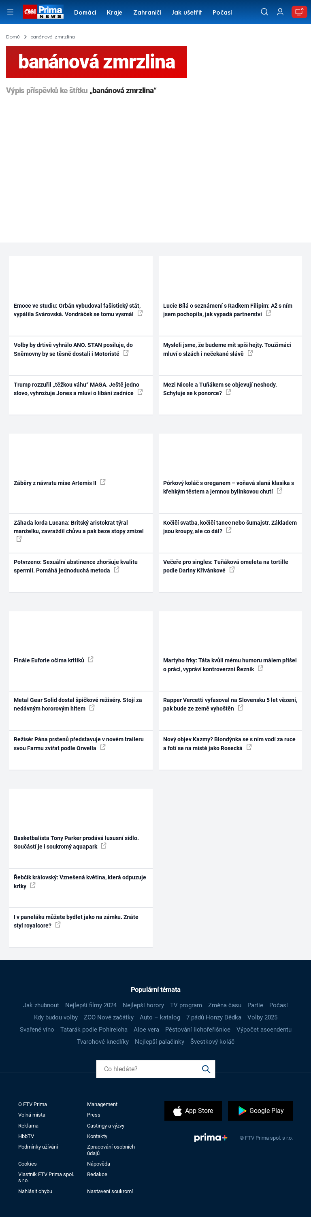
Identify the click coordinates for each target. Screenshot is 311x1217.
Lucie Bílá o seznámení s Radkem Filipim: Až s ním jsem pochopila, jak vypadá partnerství (227, 309)
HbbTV (26, 1136)
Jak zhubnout (41, 1005)
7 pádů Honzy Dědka (213, 1017)
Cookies (27, 1164)
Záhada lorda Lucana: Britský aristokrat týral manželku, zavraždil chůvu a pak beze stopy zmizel (79, 530)
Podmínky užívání (38, 1147)
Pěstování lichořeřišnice (197, 1029)
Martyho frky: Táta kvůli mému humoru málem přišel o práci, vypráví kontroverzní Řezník (230, 664)
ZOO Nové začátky (109, 1017)
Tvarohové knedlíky (103, 1041)
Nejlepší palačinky (159, 1041)
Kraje (114, 13)
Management (102, 1104)
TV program (186, 1005)
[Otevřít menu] (10, 12)
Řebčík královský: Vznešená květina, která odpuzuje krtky (80, 881)
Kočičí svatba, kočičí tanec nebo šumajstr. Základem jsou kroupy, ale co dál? (230, 526)
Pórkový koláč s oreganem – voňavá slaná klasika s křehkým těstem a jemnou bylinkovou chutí (228, 487)
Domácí (85, 13)
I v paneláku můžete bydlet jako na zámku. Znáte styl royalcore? (76, 921)
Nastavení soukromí (110, 1191)
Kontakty (97, 1136)
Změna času (224, 1005)
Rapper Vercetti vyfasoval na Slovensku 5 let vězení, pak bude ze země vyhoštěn (230, 704)
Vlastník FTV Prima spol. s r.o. (46, 1177)
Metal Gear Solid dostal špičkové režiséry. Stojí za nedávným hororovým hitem (78, 704)
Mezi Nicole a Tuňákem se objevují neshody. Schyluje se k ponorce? (220, 388)
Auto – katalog (160, 1017)
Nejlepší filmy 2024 (91, 1005)
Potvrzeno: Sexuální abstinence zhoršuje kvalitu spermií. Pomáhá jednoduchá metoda (76, 566)
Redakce (97, 1174)
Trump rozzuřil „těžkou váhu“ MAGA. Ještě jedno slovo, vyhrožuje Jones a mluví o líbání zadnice (78, 388)
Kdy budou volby (56, 1017)
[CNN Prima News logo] (43, 12)
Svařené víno (37, 1029)
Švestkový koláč (212, 1041)
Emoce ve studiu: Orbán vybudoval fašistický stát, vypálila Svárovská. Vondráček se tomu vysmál (78, 309)
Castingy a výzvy (105, 1126)
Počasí (222, 13)
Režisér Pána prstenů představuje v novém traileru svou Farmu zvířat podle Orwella (79, 743)
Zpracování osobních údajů (111, 1150)
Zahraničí (147, 13)
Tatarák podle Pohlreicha (94, 1029)
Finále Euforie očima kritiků (54, 660)
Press (93, 1115)
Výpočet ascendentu (264, 1029)
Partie (255, 1005)
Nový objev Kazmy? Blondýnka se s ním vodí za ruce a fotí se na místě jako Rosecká (229, 743)
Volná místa (31, 1115)
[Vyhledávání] (264, 12)
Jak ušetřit (187, 13)
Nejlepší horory (143, 1005)
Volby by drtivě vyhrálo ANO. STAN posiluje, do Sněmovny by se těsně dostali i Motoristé (73, 349)
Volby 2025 (262, 1017)
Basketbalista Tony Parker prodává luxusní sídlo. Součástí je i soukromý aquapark (76, 842)
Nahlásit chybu (35, 1191)
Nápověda (98, 1164)
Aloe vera (146, 1029)
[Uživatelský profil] (280, 12)
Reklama (28, 1126)
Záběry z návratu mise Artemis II (60, 482)
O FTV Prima (32, 1104)
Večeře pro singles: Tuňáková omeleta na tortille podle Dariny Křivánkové (225, 566)
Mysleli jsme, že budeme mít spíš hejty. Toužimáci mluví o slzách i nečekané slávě (227, 349)
